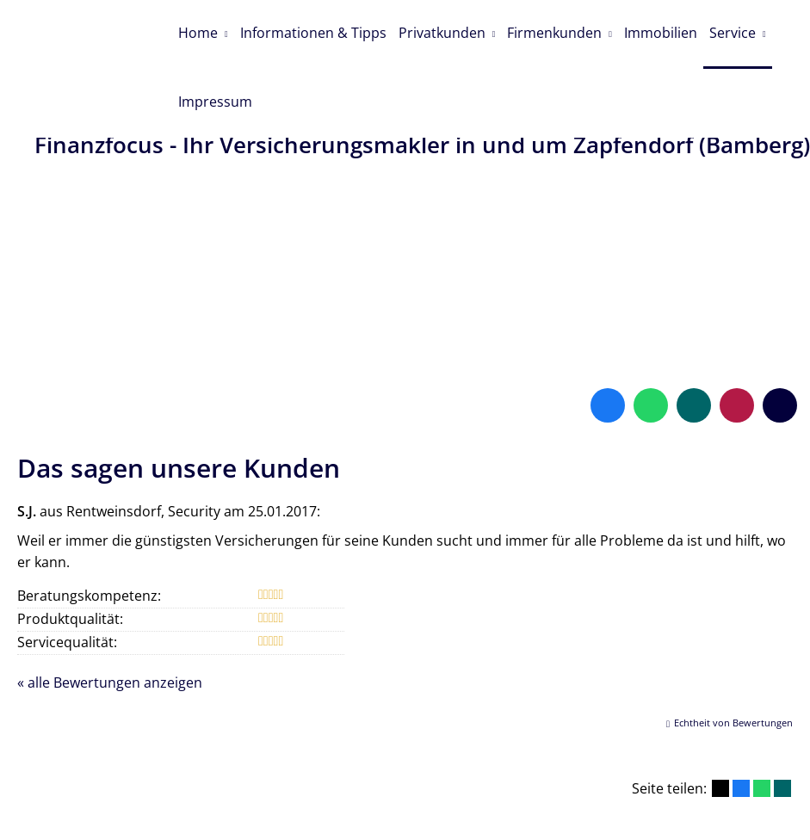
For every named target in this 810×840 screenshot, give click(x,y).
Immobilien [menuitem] (671, 31)
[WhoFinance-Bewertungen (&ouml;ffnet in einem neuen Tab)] (737, 354)
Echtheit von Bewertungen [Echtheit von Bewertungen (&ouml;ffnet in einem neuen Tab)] (733, 670)
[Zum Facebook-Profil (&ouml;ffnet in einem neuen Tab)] (607, 354)
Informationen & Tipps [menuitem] (317, 31)
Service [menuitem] (745, 31)
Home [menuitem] (199, 31)
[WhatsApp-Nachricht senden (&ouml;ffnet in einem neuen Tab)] (651, 354)
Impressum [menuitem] (216, 97)
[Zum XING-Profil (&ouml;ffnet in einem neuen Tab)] (694, 354)
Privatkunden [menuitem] (448, 31)
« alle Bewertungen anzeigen (109, 630)
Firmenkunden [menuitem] (563, 31)
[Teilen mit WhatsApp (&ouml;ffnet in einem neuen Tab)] (761, 736)
